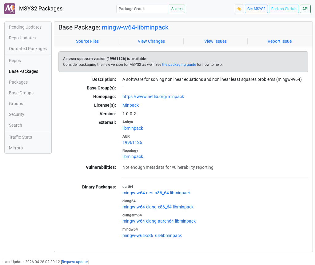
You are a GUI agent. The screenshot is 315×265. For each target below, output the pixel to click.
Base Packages (23, 71)
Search (177, 9)
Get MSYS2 (256, 9)
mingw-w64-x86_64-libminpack (152, 235)
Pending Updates (25, 27)
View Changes (151, 41)
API (305, 9)
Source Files (87, 41)
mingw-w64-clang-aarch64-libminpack (159, 221)
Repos (15, 60)
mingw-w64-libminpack (135, 27)
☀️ (239, 9)
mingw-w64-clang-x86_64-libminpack (157, 206)
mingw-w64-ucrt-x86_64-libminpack (156, 192)
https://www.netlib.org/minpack (153, 96)
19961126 (132, 142)
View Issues (215, 41)
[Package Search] (142, 9)
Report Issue (280, 41)
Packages (18, 82)
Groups (16, 103)
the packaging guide (179, 64)
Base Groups (21, 92)
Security (16, 114)
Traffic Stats (20, 137)
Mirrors (16, 147)
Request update (75, 262)
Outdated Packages (28, 48)
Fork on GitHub (284, 9)
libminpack (132, 128)
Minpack (130, 105)
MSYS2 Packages (33, 8)
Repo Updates (22, 37)
